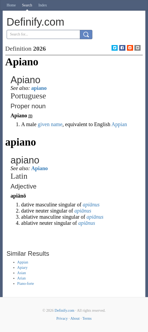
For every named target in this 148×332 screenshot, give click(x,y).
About (75, 319)
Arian (21, 278)
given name (50, 124)
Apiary (22, 268)
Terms (87, 319)
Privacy (62, 319)
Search (27, 5)
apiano (39, 88)
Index (42, 5)
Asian (21, 273)
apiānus (91, 204)
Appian (119, 124)
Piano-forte (25, 284)
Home (11, 5)
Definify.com (64, 311)
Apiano (39, 168)
